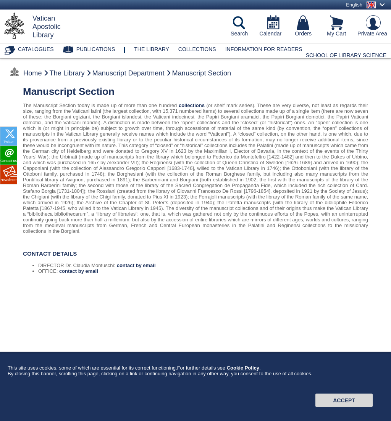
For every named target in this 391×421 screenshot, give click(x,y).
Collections (197, 49)
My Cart (336, 33)
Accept (344, 405)
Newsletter (8, 180)
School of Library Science (346, 55)
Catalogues (36, 49)
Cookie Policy (243, 372)
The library (151, 49)
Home (32, 73)
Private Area (372, 33)
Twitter (8, 142)
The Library (67, 73)
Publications (95, 49)
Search (239, 33)
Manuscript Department (128, 73)
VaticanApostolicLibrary (46, 26)
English (354, 5)
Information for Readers (263, 49)
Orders (303, 33)
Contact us (8, 161)
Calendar (270, 33)
